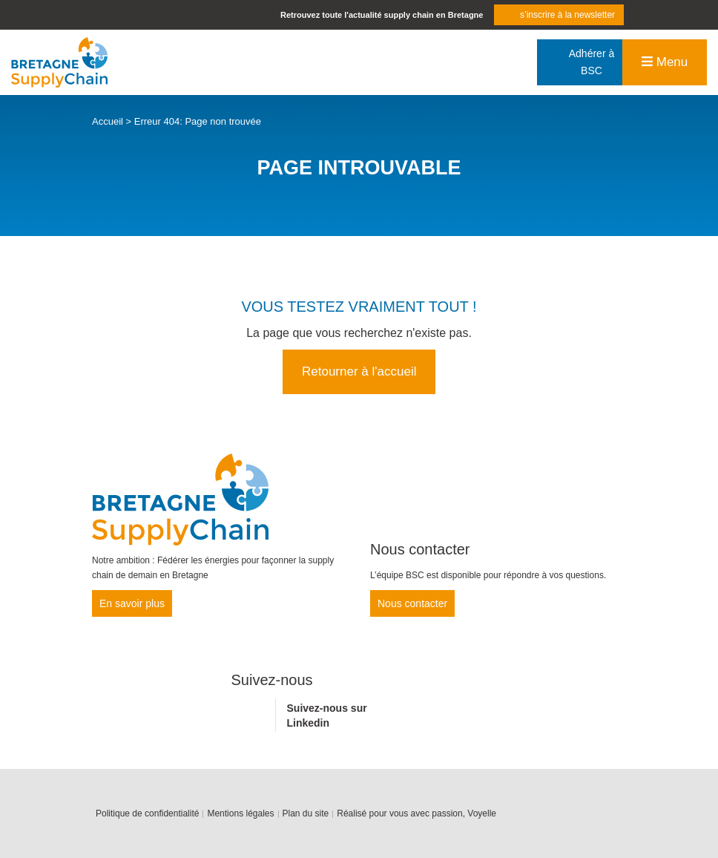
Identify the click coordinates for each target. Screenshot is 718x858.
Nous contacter (412, 603)
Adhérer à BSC (591, 62)
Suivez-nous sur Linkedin (327, 715)
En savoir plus (132, 603)
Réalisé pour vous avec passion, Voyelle (416, 813)
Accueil (107, 121)
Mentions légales (240, 813)
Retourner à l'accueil (359, 371)
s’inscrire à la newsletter (567, 15)
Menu (665, 62)
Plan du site (306, 813)
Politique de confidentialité (147, 813)
